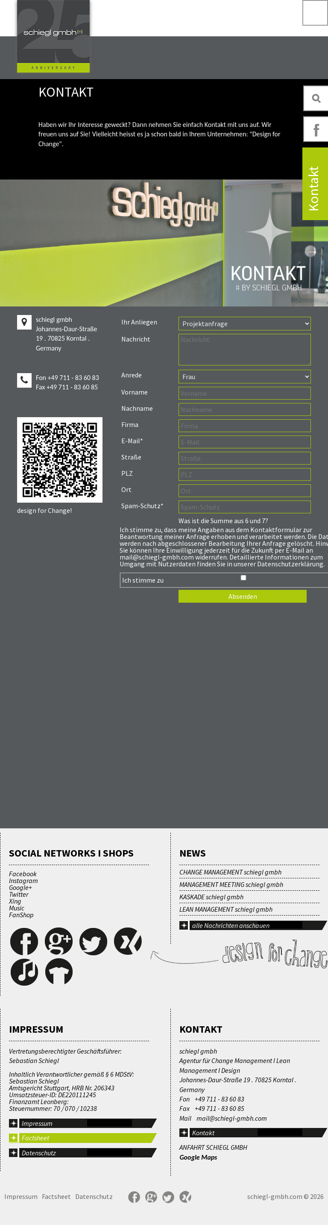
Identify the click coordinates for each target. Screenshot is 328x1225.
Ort (126, 489)
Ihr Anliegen (139, 322)
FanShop (21, 914)
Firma (129, 424)
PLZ (127, 473)
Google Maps (198, 1157)
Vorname (134, 392)
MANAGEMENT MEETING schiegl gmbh (231, 884)
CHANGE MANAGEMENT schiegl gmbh (230, 872)
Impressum (21, 1196)
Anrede (131, 375)
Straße (131, 457)
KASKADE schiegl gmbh (211, 896)
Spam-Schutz (142, 505)
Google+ (20, 887)
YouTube (202, 1197)
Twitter (18, 894)
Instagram (23, 880)
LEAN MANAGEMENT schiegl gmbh (225, 909)
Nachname (137, 408)
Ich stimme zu (143, 580)
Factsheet (35, 1138)
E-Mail (137, 440)
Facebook (23, 873)
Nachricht (135, 339)
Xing (15, 901)
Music (16, 908)
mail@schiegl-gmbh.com (231, 1118)
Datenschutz (39, 1152)
